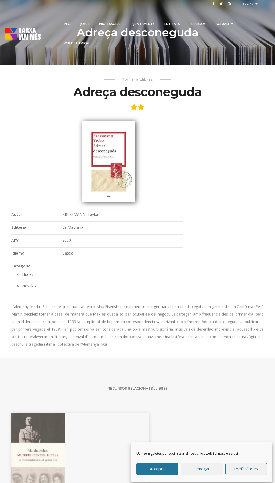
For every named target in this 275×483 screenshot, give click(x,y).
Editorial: (128, 147)
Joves (84, 17)
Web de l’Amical (77, 36)
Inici (67, 17)
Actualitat (226, 17)
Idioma (249, 4)
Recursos (198, 17)
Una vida (196, 427)
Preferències (246, 467)
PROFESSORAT (110, 17)
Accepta (157, 467)
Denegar (202, 467)
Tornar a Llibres (137, 81)
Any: (124, 160)
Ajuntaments (143, 17)
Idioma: (127, 173)
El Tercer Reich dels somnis (244, 432)
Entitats (172, 17)
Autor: (126, 134)
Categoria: (130, 186)
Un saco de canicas (68, 435)
